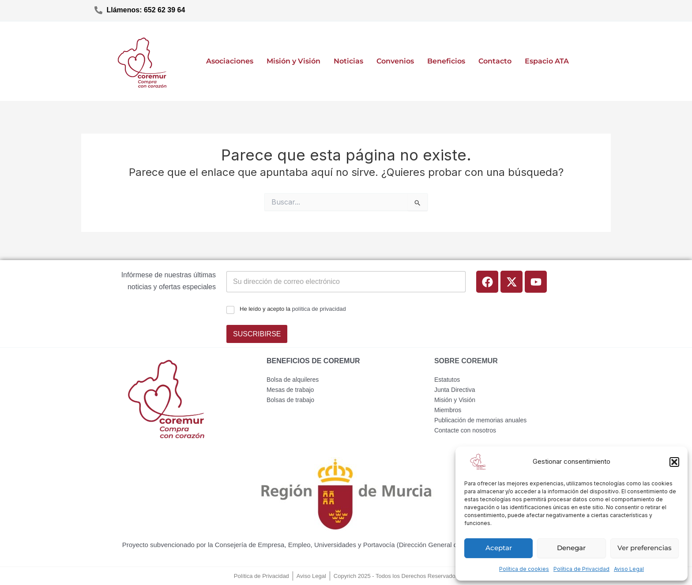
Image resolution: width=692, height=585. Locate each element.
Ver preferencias (644, 548)
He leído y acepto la (293, 309)
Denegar (571, 548)
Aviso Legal (629, 569)
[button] (674, 462)
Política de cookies (524, 569)
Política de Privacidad (581, 569)
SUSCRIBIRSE (257, 334)
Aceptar (498, 548)
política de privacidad (319, 309)
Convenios (395, 61)
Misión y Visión (293, 61)
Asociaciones (229, 61)
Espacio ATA (547, 61)
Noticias (348, 61)
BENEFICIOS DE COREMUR (313, 361)
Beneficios (446, 61)
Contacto (494, 61)
